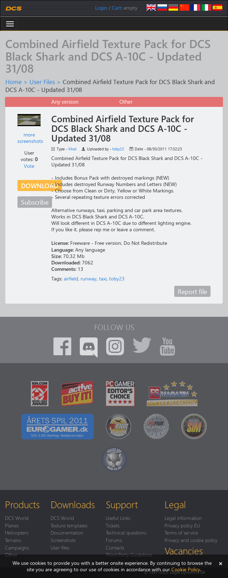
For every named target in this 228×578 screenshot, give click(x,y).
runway (89, 278)
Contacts (115, 547)
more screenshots (30, 137)
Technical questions (126, 532)
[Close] (220, 563)
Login (101, 7)
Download (39, 185)
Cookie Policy (185, 569)
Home (13, 82)
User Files (42, 82)
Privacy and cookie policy (191, 540)
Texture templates (69, 525)
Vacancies (184, 550)
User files (60, 547)
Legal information (183, 518)
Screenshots (63, 540)
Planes (12, 525)
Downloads (73, 504)
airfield (71, 278)
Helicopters (16, 532)
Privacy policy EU (182, 525)
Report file (192, 291)
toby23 (118, 148)
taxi (103, 278)
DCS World (16, 518)
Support (122, 504)
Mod (72, 148)
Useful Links (118, 518)
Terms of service (181, 532)
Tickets (112, 525)
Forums (114, 540)
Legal (175, 504)
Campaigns (17, 547)
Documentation (67, 532)
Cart (116, 7)
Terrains (13, 540)
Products (22, 504)
